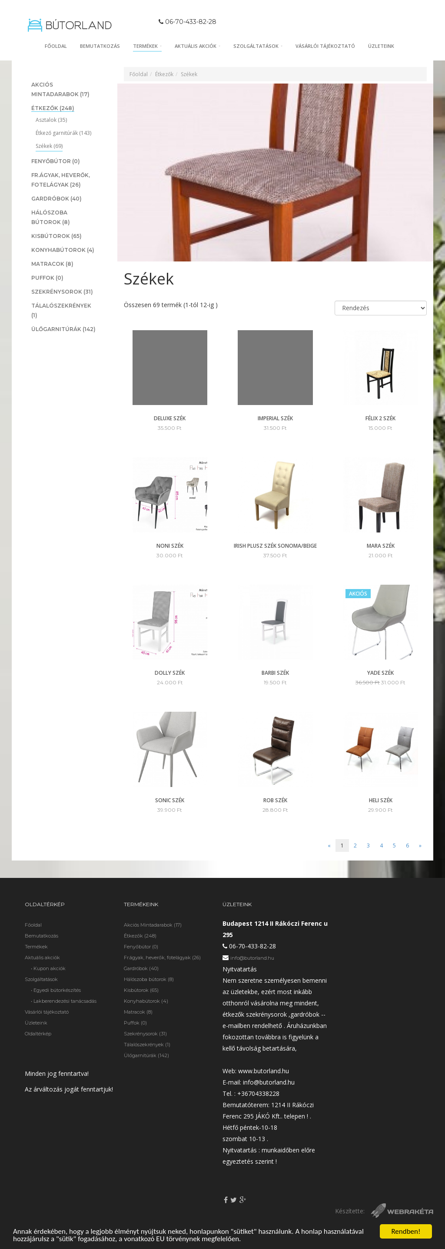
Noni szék (169, 545)
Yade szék (380, 672)
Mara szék (381, 545)
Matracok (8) (138, 1012)
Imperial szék (275, 418)
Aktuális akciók (197, 46)
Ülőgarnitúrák (63, 329)
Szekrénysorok (62, 291)
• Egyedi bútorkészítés (56, 990)
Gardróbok (56, 198)
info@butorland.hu (252, 958)
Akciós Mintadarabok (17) (153, 925)
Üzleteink (381, 46)
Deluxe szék (170, 418)
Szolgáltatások (257, 46)
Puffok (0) (135, 1023)
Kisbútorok (56, 236)
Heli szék (380, 800)
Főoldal (56, 46)
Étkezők (52, 108)
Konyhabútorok (62, 250)
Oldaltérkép (38, 1034)
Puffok (47, 278)
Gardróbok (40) (141, 968)
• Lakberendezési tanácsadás (63, 1001)
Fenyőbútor (55, 161)
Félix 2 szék (380, 418)
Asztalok (51, 120)
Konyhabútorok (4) (146, 1001)
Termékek (147, 46)
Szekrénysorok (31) (145, 1034)
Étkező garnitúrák (63, 133)
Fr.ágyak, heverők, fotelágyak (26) (162, 957)
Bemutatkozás (100, 46)
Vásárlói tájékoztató (325, 46)
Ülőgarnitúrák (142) (146, 1055)
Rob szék (275, 800)
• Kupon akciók (48, 968)
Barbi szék (275, 672)
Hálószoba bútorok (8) (149, 979)
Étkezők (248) (140, 936)
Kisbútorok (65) (141, 990)
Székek (49, 146)
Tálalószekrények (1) (147, 1044)
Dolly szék (170, 672)
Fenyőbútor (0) (141, 947)
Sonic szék (169, 800)
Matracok (52, 264)
